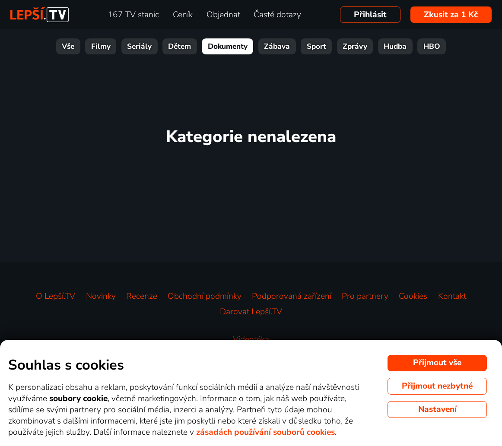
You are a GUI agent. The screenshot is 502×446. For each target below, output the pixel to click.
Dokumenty (228, 46)
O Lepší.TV (55, 296)
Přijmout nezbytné (437, 386)
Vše (68, 46)
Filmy (101, 46)
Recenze (141, 296)
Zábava (277, 46)
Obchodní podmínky (204, 296)
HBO (431, 46)
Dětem (179, 46)
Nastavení (437, 409)
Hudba (395, 46)
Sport (316, 46)
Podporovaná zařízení (291, 296)
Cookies (413, 296)
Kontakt (452, 296)
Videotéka (251, 339)
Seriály (139, 46)
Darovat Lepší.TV (251, 311)
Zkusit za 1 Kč (451, 14)
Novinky (101, 296)
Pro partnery (365, 296)
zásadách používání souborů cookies (265, 432)
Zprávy (355, 46)
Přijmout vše (437, 362)
